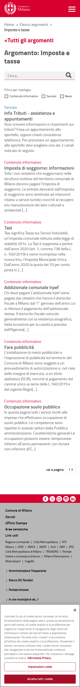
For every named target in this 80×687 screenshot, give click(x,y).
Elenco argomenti (34, 24)
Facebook (45, 499)
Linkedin (73, 499)
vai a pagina (55, 469)
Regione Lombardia (17, 542)
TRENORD (52, 551)
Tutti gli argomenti (30, 40)
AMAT (43, 547)
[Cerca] (68, 75)
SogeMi (29, 561)
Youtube (59, 499)
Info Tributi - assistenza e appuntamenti (29, 115)
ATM (21, 547)
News (68, 96)
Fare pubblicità (19, 347)
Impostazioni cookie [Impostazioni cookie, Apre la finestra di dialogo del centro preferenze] (40, 667)
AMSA (32, 547)
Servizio (51, 96)
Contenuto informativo (23, 96)
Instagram (66, 499)
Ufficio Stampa (16, 522)
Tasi (8, 227)
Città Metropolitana (45, 542)
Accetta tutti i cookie (40, 679)
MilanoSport (13, 561)
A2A (53, 547)
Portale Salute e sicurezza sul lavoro (38, 553)
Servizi (10, 516)
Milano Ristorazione (57, 556)
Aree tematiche (16, 529)
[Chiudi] (75, 610)
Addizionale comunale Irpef (31, 287)
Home (9, 24)
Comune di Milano (18, 510)
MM (62, 547)
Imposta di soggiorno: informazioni (39, 167)
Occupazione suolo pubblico (32, 406)
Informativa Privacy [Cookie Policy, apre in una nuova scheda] (39, 658)
